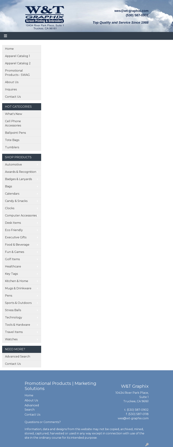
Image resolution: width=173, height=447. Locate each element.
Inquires (11, 89)
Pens (8, 295)
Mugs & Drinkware (18, 288)
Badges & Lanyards (18, 179)
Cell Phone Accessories (13, 123)
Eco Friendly (14, 230)
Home (9, 48)
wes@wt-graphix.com (131, 11)
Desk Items (13, 222)
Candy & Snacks (16, 201)
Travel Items (14, 332)
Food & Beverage (17, 244)
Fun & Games (14, 252)
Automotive (13, 164)
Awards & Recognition (20, 172)
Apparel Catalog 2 (18, 63)
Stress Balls (13, 310)
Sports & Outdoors (18, 303)
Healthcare (13, 266)
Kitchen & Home (16, 281)
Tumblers (12, 147)
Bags (8, 186)
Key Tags (11, 273)
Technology (13, 317)
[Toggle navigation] (5, 35)
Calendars (12, 193)
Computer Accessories (21, 215)
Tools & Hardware (17, 324)
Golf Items (12, 259)
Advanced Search (17, 356)
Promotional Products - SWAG (17, 73)
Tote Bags (12, 140)
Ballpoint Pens (15, 132)
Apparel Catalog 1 (17, 56)
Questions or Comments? (43, 422)
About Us (11, 82)
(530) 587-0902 (138, 409)
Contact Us (13, 96)
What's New (13, 114)
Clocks (9, 208)
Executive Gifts (15, 237)
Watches (11, 339)
